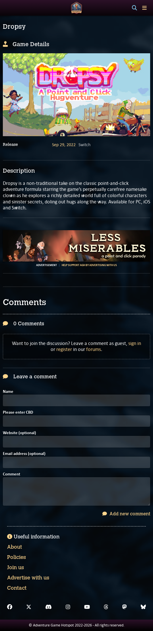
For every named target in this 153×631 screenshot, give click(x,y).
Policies (16, 557)
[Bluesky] (143, 607)
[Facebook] (9, 607)
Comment (11, 474)
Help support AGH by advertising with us (89, 265)
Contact (16, 588)
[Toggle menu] (144, 8)
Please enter (18, 412)
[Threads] (106, 607)
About (14, 547)
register (64, 349)
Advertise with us (28, 578)
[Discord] (48, 607)
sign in (134, 343)
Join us (15, 567)
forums (93, 349)
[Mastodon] (124, 607)
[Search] (134, 8)
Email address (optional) (24, 454)
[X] (28, 607)
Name (8, 391)
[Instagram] (68, 607)
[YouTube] (87, 607)
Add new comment (126, 513)
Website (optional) (19, 433)
